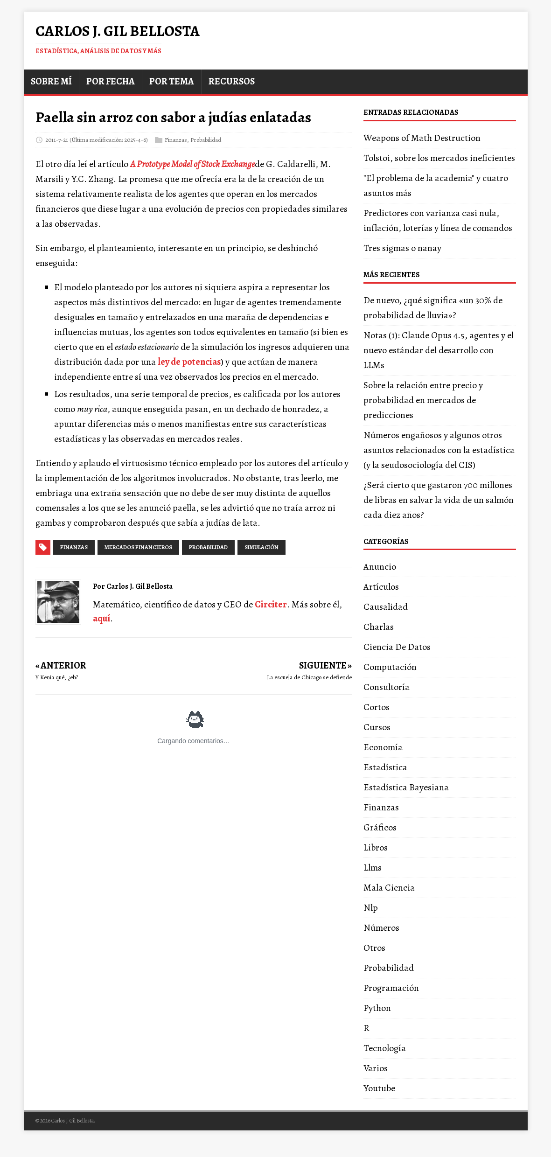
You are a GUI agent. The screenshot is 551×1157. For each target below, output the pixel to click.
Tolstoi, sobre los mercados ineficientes (439, 158)
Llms (372, 867)
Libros (375, 847)
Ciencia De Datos (397, 647)
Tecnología (384, 1048)
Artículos (381, 586)
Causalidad (385, 606)
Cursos (377, 727)
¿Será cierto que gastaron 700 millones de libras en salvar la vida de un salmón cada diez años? (438, 500)
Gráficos (380, 827)
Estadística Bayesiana (406, 787)
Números (381, 927)
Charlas (378, 626)
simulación (261, 547)
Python (377, 1008)
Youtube (379, 1088)
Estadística (385, 767)
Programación (391, 988)
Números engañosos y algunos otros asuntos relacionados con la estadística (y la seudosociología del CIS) (439, 450)
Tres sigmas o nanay (402, 248)
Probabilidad (205, 139)
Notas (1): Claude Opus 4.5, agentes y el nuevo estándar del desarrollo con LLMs (438, 350)
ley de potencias (189, 361)
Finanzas (176, 139)
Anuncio (379, 566)
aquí (101, 618)
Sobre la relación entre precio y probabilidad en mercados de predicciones (423, 400)
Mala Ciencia (389, 887)
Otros (374, 947)
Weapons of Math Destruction (422, 138)
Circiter (271, 604)
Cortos (376, 707)
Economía (383, 747)
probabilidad (208, 547)
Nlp (370, 907)
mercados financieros (138, 547)
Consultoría (386, 687)
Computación (390, 667)
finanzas (74, 547)
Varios (375, 1068)
